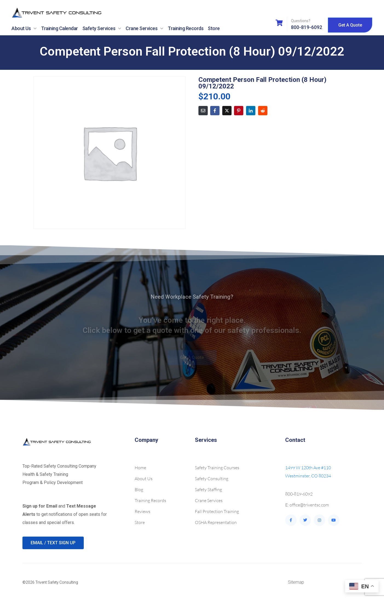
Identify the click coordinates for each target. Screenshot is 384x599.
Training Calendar (59, 28)
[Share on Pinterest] (238, 110)
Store (214, 28)
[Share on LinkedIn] (250, 110)
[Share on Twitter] (227, 110)
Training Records (185, 28)
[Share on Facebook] (215, 110)
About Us (24, 28)
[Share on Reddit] (262, 110)
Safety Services (102, 28)
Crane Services (144, 28)
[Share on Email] (203, 110)
